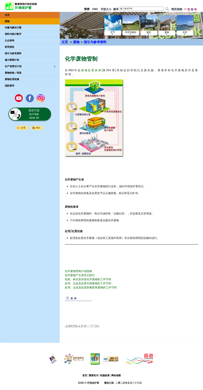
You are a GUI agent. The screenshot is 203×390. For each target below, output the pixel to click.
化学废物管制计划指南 (78, 271)
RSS (38, 127)
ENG (95, 9)
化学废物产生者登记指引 (80, 275)
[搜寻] (167, 8)
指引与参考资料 (95, 42)
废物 (76, 42)
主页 (64, 42)
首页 (84, 375)
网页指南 (176, 9)
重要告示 (93, 375)
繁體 (87, 9)
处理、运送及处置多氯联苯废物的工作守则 (91, 287)
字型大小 (106, 9)
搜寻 (116, 9)
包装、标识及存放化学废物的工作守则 (88, 279)
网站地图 (116, 375)
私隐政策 (105, 375)
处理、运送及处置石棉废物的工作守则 (88, 283)
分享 (23, 127)
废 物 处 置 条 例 (91, 70)
